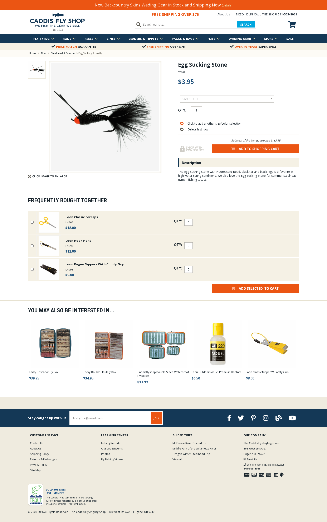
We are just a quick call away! (264, 466)
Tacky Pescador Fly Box (43, 372)
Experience (253, 46)
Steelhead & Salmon (63, 53)
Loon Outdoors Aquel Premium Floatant (216, 372)
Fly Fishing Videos (112, 459)
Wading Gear (242, 38)
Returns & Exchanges (43, 459)
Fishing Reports (111, 443)
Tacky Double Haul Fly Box (99, 372)
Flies (214, 38)
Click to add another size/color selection (214, 123)
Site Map (35, 470)
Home (32, 53)
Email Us (251, 459)
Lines (113, 38)
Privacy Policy (38, 465)
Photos (105, 454)
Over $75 (163, 46)
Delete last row (197, 129)
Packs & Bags (185, 38)
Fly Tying (43, 38)
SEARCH (246, 24)
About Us (224, 14)
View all (177, 459)
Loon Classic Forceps (81, 217)
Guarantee (74, 46)
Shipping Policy (39, 454)
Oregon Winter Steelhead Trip (191, 454)
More (270, 38)
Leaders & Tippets (146, 38)
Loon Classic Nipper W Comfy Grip (267, 372)
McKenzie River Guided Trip (189, 443)
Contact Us (37, 443)
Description (191, 162)
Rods (69, 38)
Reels (91, 38)
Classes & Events (112, 448)
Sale (290, 38)
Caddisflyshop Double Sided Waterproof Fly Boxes (163, 374)
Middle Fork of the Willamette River (194, 448)
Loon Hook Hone (78, 240)
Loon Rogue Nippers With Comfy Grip (94, 264)
